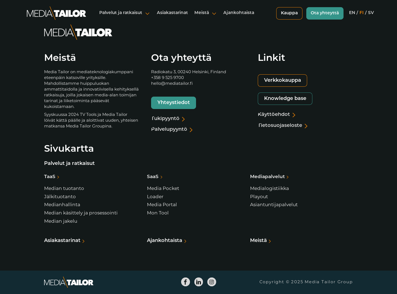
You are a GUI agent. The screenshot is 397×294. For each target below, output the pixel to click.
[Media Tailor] (56, 17)
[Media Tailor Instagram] (211, 281)
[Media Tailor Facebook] (185, 281)
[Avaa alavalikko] (147, 17)
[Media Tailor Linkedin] (198, 281)
